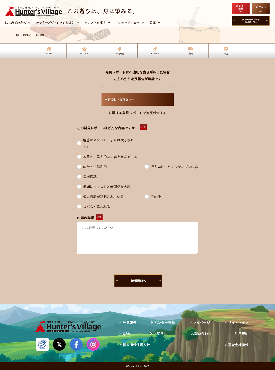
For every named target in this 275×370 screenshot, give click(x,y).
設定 (226, 53)
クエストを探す (95, 22)
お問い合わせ (201, 333)
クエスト (84, 53)
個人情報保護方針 (136, 344)
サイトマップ (238, 322)
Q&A (126, 333)
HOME (49, 53)
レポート (155, 53)
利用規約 (241, 333)
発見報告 (120, 53)
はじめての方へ (15, 22)
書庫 (153, 22)
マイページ (201, 322)
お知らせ (160, 333)
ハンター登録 (164, 322)
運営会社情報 (238, 344)
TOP (18, 35)
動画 (191, 53)
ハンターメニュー (127, 22)
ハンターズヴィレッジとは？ (55, 22)
